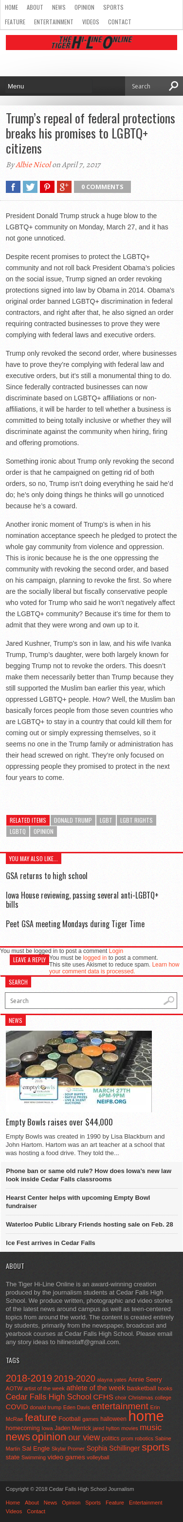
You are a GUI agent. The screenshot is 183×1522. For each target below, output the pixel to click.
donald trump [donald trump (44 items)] (45, 1407)
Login (116, 951)
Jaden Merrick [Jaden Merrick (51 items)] (73, 1428)
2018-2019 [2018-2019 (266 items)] (29, 1378)
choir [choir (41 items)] (121, 1398)
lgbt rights (136, 820)
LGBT (106, 820)
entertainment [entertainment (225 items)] (120, 1406)
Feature (15, 21)
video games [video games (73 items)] (66, 1457)
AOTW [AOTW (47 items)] (14, 1388)
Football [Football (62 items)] (69, 1418)
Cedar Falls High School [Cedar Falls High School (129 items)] (49, 1396)
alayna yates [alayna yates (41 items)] (111, 1380)
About (35, 7)
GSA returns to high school (47, 876)
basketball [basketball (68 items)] (141, 1388)
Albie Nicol (33, 164)
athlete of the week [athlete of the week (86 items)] (95, 1388)
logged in (95, 957)
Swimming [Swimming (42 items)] (33, 1457)
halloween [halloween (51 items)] (113, 1419)
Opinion (84, 7)
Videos (90, 21)
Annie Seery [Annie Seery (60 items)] (145, 1379)
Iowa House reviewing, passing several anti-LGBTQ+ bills (82, 899)
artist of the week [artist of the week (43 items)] (44, 1388)
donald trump (73, 820)
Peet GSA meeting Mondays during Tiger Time (75, 924)
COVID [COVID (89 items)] (17, 1407)
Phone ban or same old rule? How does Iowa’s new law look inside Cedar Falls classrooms (88, 1175)
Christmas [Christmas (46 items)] (140, 1398)
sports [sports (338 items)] (155, 1447)
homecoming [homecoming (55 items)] (23, 1428)
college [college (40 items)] (163, 1398)
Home (11, 7)
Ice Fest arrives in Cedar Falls (50, 1242)
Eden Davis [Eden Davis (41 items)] (76, 1407)
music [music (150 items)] (151, 1427)
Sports (113, 7)
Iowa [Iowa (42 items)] (47, 1428)
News (59, 7)
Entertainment (53, 21)
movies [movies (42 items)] (129, 1428)
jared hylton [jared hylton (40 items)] (106, 1428)
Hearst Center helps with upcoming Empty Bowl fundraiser (78, 1202)
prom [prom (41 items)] (127, 1438)
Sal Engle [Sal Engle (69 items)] (36, 1448)
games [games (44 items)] (90, 1419)
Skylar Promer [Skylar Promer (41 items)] (68, 1449)
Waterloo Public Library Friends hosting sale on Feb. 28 (89, 1224)
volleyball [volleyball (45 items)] (98, 1457)
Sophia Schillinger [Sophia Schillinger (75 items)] (113, 1448)
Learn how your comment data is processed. (114, 968)
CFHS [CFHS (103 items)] (103, 1397)
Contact (119, 21)
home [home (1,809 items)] (146, 1416)
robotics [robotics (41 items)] (144, 1438)
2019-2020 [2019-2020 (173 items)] (74, 1379)
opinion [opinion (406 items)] (49, 1437)
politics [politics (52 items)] (110, 1438)
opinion (44, 831)
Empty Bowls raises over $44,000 (59, 1122)
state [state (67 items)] (13, 1457)
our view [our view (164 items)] (84, 1437)
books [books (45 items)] (165, 1388)
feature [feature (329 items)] (40, 1417)
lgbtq (18, 831)
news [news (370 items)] (18, 1437)
